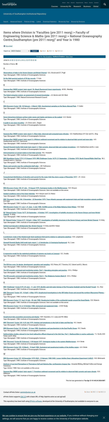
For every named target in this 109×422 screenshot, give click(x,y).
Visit (68, 2)
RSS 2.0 (59, 51)
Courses (54, 6)
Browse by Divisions (78, 22)
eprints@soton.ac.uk (27, 392)
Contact (96, 2)
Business (87, 6)
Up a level (9, 46)
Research (77, 6)
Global (95, 6)
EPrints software (36, 401)
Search (5, 22)
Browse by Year (64, 22)
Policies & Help (29, 22)
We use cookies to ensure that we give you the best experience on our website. (34, 415)
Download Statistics (50, 22)
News (86, 2)
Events (91, 2)
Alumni (73, 2)
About (64, 2)
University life (65, 6)
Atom (44, 51)
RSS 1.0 (51, 51)
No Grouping (47, 57)
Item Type (69, 57)
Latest (39, 22)
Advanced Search (16, 22)
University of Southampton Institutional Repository (24, 14)
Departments (79, 2)
